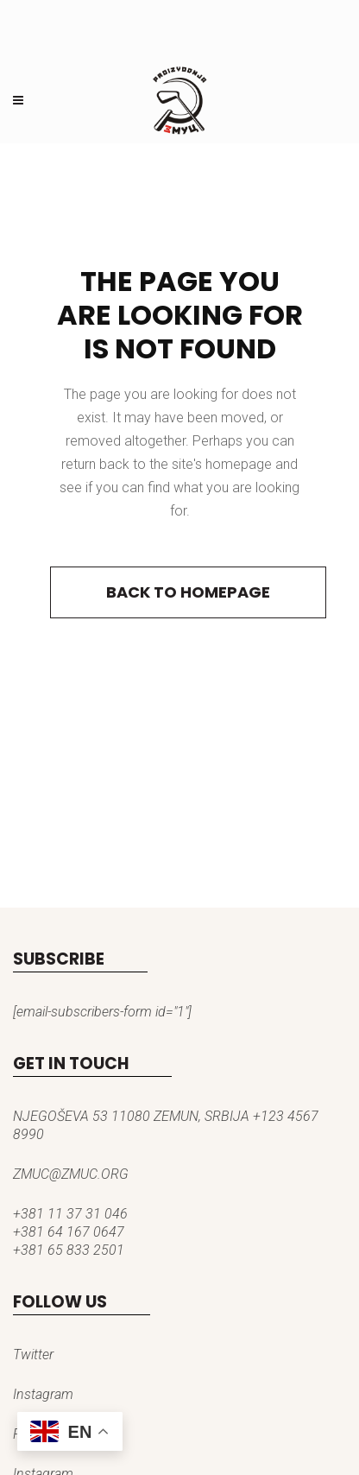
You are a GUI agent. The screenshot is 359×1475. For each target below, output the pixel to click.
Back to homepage (188, 592)
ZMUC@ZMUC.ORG (71, 1174)
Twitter (33, 1354)
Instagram (43, 1394)
